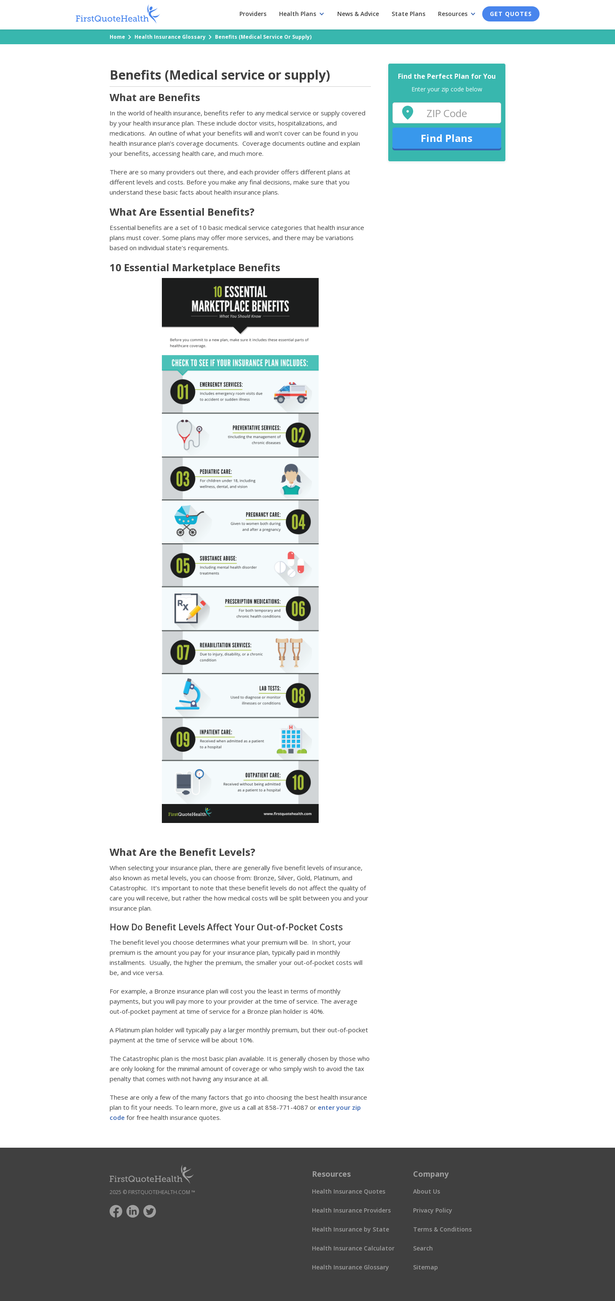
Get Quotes (511, 14)
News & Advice (358, 14)
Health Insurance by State (350, 1229)
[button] (302, 14)
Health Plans (297, 14)
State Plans (408, 14)
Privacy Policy (432, 1210)
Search (423, 1248)
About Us (426, 1191)
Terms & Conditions (442, 1229)
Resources (452, 14)
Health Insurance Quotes (348, 1191)
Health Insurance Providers (351, 1210)
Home (117, 36)
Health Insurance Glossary (170, 36)
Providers (252, 14)
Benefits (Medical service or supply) (263, 36)
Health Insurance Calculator (353, 1248)
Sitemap (425, 1267)
